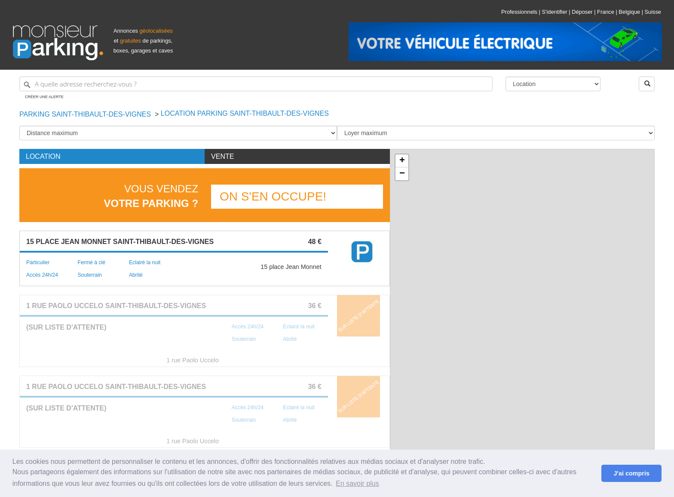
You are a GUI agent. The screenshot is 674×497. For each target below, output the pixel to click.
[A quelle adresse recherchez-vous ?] (256, 84)
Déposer (582, 12)
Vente (222, 156)
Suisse (653, 12)
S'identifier (554, 12)
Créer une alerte (44, 97)
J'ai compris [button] (631, 473)
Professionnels (519, 12)
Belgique (629, 12)
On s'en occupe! (273, 196)
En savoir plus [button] (357, 483)
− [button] (402, 173)
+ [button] (402, 160)
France (605, 12)
